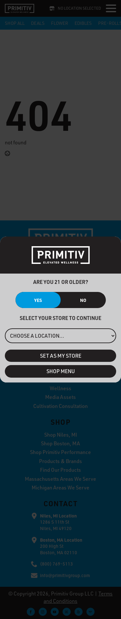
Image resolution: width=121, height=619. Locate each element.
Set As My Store (60, 356)
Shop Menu (60, 371)
